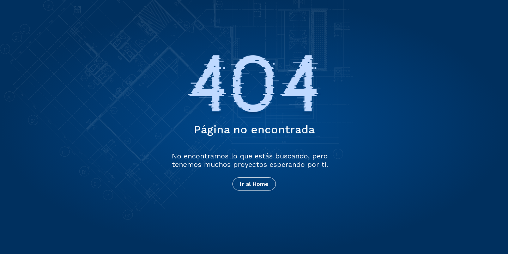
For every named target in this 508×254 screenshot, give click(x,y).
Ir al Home (254, 184)
